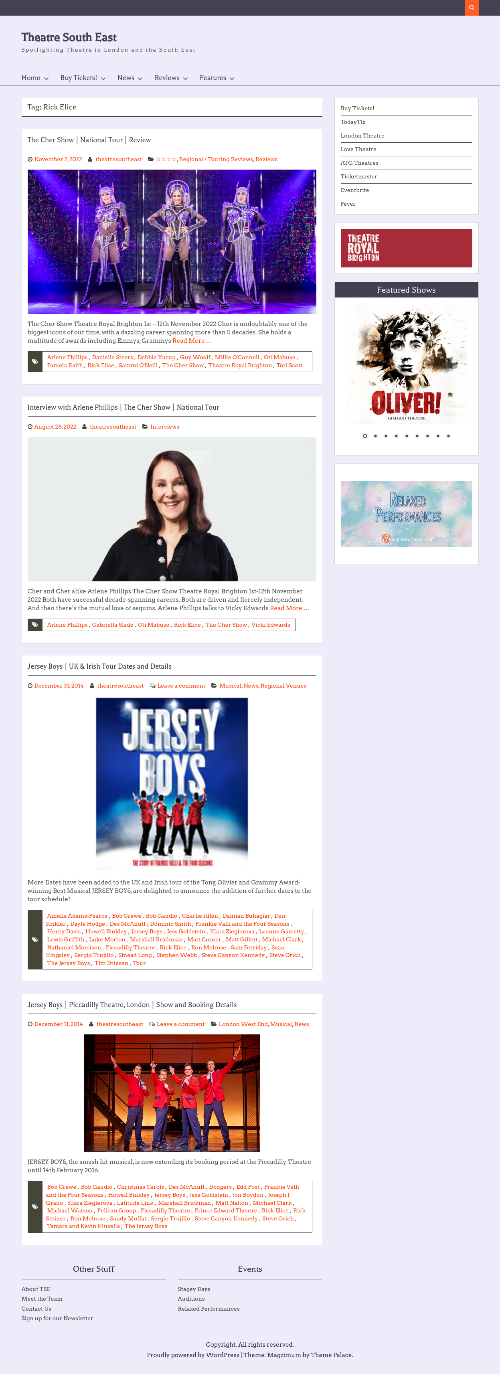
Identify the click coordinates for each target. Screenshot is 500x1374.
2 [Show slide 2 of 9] (375, 436)
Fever (348, 203)
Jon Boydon (249, 1203)
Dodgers (221, 1195)
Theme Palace (331, 1363)
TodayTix (353, 122)
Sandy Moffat (128, 1227)
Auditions (191, 1307)
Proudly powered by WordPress (193, 1363)
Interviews (165, 426)
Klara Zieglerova (233, 931)
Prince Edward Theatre (227, 1219)
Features (213, 78)
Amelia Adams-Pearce (77, 916)
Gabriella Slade (113, 624)
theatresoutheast (119, 159)
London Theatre (363, 135)
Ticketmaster (359, 176)
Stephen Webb (219, 955)
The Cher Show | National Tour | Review (89, 140)
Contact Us (36, 1317)
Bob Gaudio (162, 916)
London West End (60, 1032)
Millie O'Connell (238, 357)
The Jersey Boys (133, 963)
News (126, 78)
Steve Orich (91, 963)
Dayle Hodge (88, 924)
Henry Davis (64, 931)
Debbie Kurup (157, 357)
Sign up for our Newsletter (57, 1326)
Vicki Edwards (272, 624)
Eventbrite (355, 190)
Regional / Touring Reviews (217, 159)
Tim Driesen (176, 963)
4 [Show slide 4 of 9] (396, 436)
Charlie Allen (201, 916)
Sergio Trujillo (136, 955)
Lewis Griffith (93, 939)
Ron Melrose (253, 947)
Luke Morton (134, 939)
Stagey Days (194, 1297)
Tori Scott (291, 365)
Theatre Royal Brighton (241, 365)
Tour (204, 963)
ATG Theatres (360, 163)
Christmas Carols (141, 1195)
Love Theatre (359, 149)
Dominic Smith (171, 924)
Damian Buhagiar (247, 916)
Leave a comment (182, 685)
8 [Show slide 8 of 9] (437, 436)
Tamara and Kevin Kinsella (84, 1234)
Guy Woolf (196, 357)
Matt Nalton (233, 1211)
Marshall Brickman (184, 939)
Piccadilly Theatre (175, 947)
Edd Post (249, 1195)
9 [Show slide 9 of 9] (448, 436)
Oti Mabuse (281, 357)
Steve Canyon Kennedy (227, 1227)
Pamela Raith (65, 365)
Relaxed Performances (209, 1317)
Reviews (167, 78)
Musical (232, 685)
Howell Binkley (106, 931)
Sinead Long (178, 955)
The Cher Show (184, 365)
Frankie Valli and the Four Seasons (243, 924)
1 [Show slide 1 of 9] (364, 436)
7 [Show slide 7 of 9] (427, 436)
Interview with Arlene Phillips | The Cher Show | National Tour (123, 407)
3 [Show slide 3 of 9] (385, 436)
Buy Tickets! (79, 78)
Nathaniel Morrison (118, 947)
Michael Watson (70, 1219)
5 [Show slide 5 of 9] (406, 436)
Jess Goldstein (187, 931)
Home (31, 78)
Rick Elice (101, 365)
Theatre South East (69, 37)
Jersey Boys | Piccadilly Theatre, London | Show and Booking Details (132, 1005)
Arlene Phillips (67, 357)
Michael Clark (67, 947)
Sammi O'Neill (138, 365)
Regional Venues (285, 685)
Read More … (192, 340)
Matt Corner (232, 939)
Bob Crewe (127, 916)
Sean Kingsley (93, 955)
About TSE (36, 1297)
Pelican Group (117, 1219)
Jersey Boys (147, 931)
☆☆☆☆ (167, 159)
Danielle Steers (113, 357)
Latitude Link (135, 1211)
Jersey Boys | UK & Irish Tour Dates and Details (100, 666)
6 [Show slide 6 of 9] (417, 436)
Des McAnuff (128, 924)
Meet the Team (42, 1307)
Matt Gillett (270, 939)
